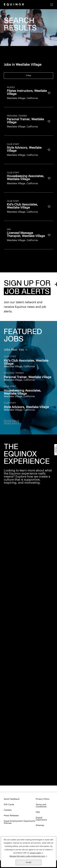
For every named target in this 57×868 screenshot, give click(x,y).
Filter (28, 76)
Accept (28, 862)
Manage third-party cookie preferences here (28, 856)
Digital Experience (41, 819)
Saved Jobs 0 (11, 420)
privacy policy (36, 852)
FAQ (38, 812)
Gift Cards (9, 805)
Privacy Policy (42, 799)
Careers (8, 810)
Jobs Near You (14, 349)
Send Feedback (11, 799)
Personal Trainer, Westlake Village (27, 377)
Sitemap (40, 825)
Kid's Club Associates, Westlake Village (26, 362)
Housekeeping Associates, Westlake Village (22, 392)
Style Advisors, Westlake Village (26, 407)
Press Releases (11, 816)
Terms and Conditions (41, 806)
